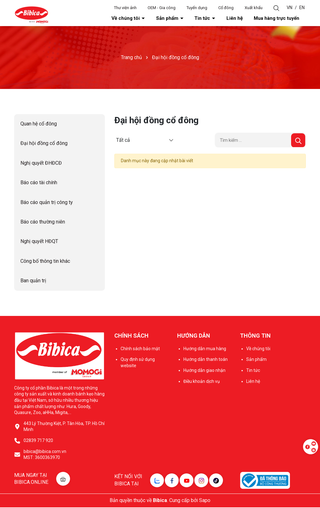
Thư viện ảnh (125, 7)
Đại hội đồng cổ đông (44, 144)
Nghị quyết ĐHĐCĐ (41, 164)
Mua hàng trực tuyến (283, 18)
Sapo (204, 501)
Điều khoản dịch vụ (201, 381)
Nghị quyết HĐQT (39, 242)
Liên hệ (250, 18)
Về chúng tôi (169, 18)
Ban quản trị (33, 281)
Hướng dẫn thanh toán (205, 359)
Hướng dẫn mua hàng (204, 349)
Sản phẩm (201, 18)
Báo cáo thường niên (42, 222)
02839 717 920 (38, 441)
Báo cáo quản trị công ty (46, 203)
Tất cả (123, 141)
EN (302, 7)
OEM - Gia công (162, 7)
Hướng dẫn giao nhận (204, 370)
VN (289, 7)
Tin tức (228, 18)
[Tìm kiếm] (298, 141)
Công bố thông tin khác (45, 262)
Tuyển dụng (197, 7)
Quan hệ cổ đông (38, 124)
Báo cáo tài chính (38, 183)
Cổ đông (226, 7)
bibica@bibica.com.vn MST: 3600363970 (45, 455)
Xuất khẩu (254, 7)
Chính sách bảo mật (140, 349)
